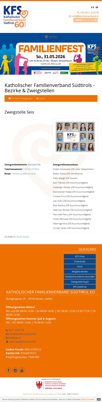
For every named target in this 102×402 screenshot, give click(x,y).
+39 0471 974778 (89, 12)
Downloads (79, 261)
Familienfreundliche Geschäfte (80, 276)
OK (98, 399)
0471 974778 (16, 330)
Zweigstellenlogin (80, 281)
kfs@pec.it (15, 338)
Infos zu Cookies (88, 399)
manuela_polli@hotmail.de (23, 173)
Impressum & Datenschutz (34, 394)
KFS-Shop (80, 256)
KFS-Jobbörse (80, 286)
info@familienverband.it (85, 16)
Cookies (50, 394)
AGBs (58, 394)
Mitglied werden (80, 271)
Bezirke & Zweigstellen (20, 98)
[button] (4, 57)
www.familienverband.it (22, 341)
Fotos (80, 266)
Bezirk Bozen (22, 236)
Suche (41, 98)
